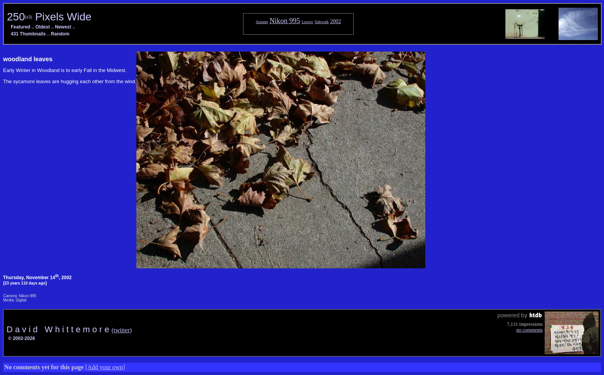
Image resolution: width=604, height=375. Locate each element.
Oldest (42, 27)
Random (60, 34)
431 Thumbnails (28, 34)
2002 (335, 21)
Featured (20, 27)
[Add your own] (105, 367)
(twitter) (122, 330)
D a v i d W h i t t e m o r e (59, 329)
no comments (529, 330)
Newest (63, 27)
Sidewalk (322, 22)
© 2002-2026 (21, 338)
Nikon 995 (285, 21)
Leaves (307, 22)
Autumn (262, 22)
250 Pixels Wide (49, 17)
